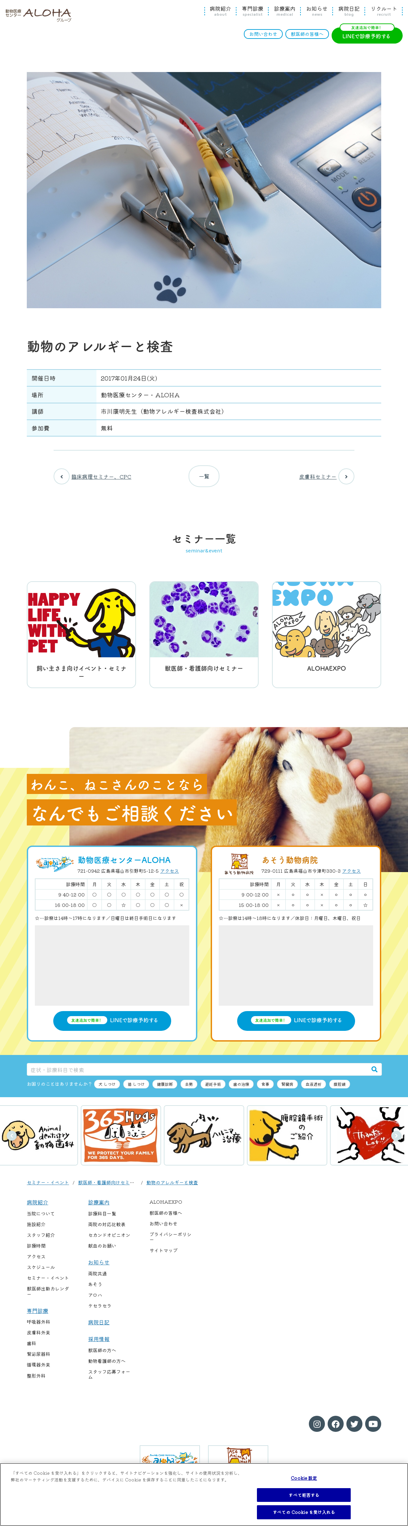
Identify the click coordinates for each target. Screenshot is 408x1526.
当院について (41, 1218)
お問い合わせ (263, 33)
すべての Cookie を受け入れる (304, 1512)
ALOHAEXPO (165, 1206)
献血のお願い (102, 1250)
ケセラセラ (100, 1310)
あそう (95, 1289)
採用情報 (99, 1344)
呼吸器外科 (38, 1326)
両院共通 (97, 1278)
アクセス (169, 875)
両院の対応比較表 (107, 1229)
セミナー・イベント (48, 1187)
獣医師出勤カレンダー (48, 1296)
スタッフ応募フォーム (109, 1379)
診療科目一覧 (102, 1218)
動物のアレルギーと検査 (172, 1187)
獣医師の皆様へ (307, 33)
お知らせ (317, 11)
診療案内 (284, 11)
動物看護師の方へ (107, 1366)
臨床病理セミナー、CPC (92, 479)
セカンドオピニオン (109, 1240)
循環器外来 (38, 1369)
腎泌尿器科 (38, 1358)
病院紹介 (220, 11)
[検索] (374, 1074)
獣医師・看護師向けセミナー (108, 1187)
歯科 (31, 1348)
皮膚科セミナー (326, 479)
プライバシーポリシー (170, 1242)
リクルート (383, 11)
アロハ (95, 1300)
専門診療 (252, 11)
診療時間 (36, 1250)
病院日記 (349, 11)
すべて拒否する (303, 1495)
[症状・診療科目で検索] (197, 1074)
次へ (396, 1141)
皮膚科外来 (38, 1337)
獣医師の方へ (102, 1355)
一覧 (204, 479)
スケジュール (41, 1272)
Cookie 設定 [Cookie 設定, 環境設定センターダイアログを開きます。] (304, 1478)
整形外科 (36, 1380)
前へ (12, 1141)
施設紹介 (36, 1229)
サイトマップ (163, 1255)
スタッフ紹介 (41, 1240)
